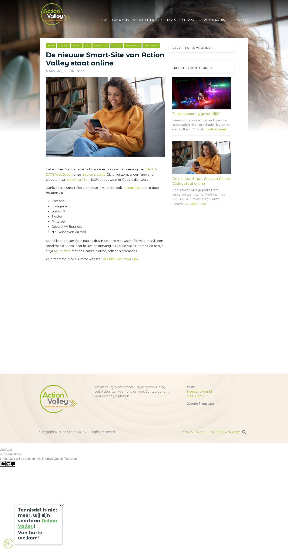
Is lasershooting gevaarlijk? (196, 114)
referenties (151, 45)
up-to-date (62, 251)
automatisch (132, 188)
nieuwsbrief (132, 45)
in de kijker (101, 45)
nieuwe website (93, 174)
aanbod (63, 45)
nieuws (116, 45)
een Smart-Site (78, 179)
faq (87, 45)
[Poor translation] (10, 464)
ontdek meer (217, 129)
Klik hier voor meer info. (120, 259)
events (76, 45)
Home (51, 45)
